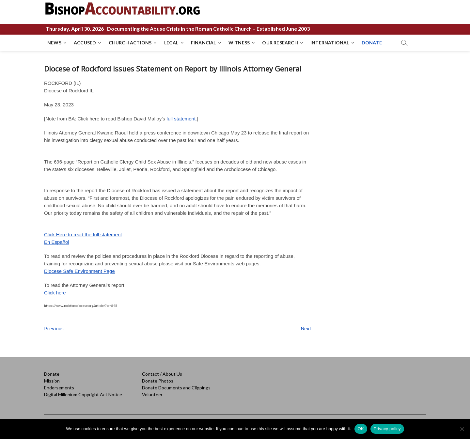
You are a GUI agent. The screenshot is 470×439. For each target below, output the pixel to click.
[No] (462, 429)
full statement (181, 118)
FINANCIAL (203, 42)
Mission (52, 381)
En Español (56, 242)
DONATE (372, 42)
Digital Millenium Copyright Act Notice (83, 394)
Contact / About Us (162, 374)
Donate (51, 374)
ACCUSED (85, 42)
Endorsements (59, 387)
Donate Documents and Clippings (176, 387)
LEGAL (171, 42)
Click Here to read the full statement (83, 234)
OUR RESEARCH (280, 42)
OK (361, 428)
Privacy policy (387, 428)
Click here (55, 292)
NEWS (54, 42)
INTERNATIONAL (329, 42)
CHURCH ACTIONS (130, 42)
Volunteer (152, 394)
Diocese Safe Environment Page (79, 271)
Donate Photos (157, 381)
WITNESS (239, 42)
